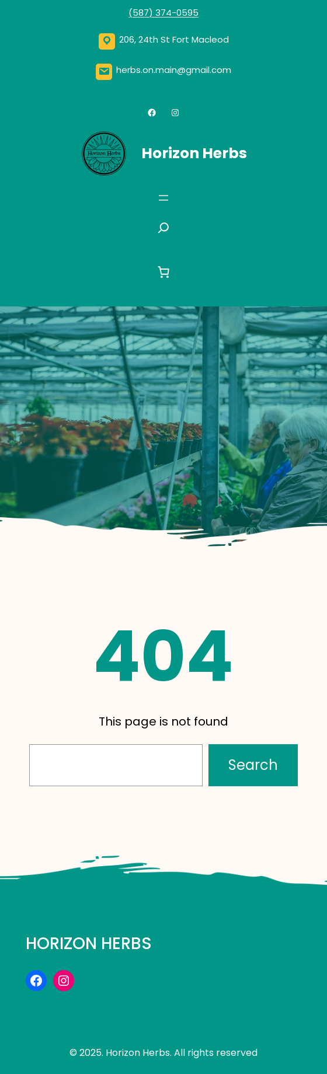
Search (253, 765)
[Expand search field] (163, 231)
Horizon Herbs (194, 153)
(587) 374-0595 (163, 12)
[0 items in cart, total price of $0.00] (163, 272)
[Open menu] (163, 198)
